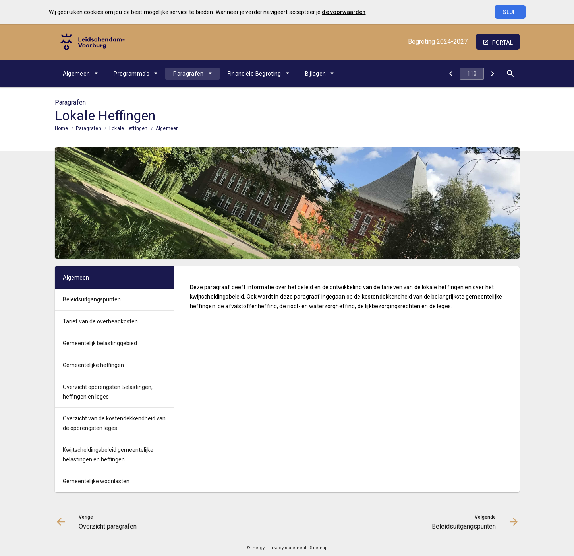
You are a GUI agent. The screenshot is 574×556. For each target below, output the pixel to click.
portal (502, 42)
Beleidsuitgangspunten (92, 299)
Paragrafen (188, 73)
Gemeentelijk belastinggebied (100, 343)
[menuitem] (80, 74)
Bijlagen (315, 73)
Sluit (510, 12)
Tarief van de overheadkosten (100, 321)
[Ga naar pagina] (472, 74)
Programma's (131, 73)
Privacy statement (288, 547)
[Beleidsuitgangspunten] (493, 74)
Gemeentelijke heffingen (93, 365)
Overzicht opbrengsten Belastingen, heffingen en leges (108, 392)
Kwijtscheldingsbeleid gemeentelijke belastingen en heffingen (108, 455)
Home (61, 128)
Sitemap (319, 547)
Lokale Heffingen (128, 128)
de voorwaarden (343, 12)
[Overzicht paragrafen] (451, 74)
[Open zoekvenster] (511, 74)
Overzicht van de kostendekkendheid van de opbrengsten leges (114, 423)
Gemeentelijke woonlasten (96, 481)
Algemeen (76, 73)
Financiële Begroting (254, 73)
